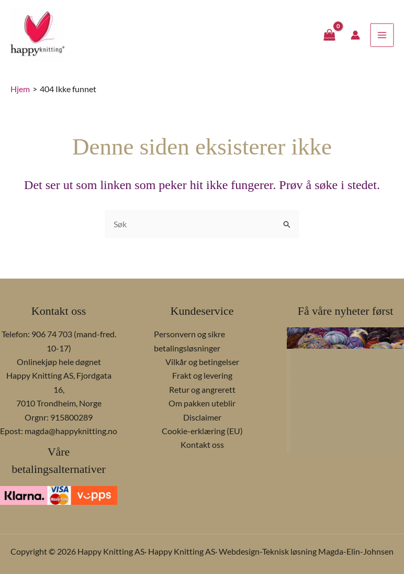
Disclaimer (202, 417)
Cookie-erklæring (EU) (202, 431)
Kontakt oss (202, 444)
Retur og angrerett (202, 389)
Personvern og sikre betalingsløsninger (189, 340)
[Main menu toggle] (383, 38)
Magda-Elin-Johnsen (356, 551)
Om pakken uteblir (202, 403)
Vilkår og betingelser (202, 362)
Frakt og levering (202, 375)
